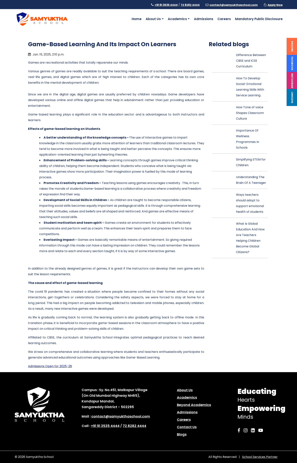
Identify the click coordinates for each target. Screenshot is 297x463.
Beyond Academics (194, 404)
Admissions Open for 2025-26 (50, 366)
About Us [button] (153, 19)
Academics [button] (177, 19)
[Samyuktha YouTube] (261, 430)
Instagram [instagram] (292, 80)
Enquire (292, 46)
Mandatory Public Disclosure (259, 19)
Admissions (203, 19)
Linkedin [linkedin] (292, 97)
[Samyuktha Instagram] (247, 430)
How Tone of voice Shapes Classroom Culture (250, 113)
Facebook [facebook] (292, 63)
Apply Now (275, 5)
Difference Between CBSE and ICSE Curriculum (251, 61)
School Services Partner (260, 457)
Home (136, 19)
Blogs (182, 434)
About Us (185, 390)
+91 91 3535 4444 (166, 5)
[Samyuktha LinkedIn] (254, 430)
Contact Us (187, 427)
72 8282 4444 (190, 5)
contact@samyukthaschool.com (233, 5)
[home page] (42, 19)
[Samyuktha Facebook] (240, 430)
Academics (187, 397)
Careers (224, 19)
